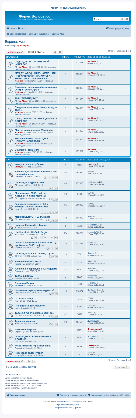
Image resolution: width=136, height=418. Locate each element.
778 (16, 301)
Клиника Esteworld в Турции (31, 225)
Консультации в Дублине (29, 164)
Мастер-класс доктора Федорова (34, 130)
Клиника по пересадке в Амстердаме (36, 268)
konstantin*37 (93, 225)
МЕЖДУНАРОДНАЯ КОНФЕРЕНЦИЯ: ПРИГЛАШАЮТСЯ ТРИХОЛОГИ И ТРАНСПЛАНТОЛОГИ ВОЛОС (35, 76)
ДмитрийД (92, 321)
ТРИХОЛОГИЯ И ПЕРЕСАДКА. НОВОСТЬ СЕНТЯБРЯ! (32, 140)
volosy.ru (19, 167)
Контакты (81, 8)
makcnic (91, 276)
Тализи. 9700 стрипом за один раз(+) (36, 313)
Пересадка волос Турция (29, 353)
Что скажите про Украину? (30, 305)
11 (48, 238)
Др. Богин (92, 336)
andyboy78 (19, 355)
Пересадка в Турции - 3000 (30, 182)
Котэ (17, 323)
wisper (21, 185)
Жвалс (18, 264)
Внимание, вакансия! (27, 150)
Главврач (92, 345)
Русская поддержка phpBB (68, 405)
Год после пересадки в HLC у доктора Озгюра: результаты (31, 205)
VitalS (21, 219)
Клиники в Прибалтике (28, 261)
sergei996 (19, 285)
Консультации (67, 8)
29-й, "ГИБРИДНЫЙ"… (27, 98)
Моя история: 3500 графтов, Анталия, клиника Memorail (31, 194)
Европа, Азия (16, 41)
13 (56, 238)
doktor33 (18, 256)
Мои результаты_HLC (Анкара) (32, 216)
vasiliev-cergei (94, 182)
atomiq (18, 278)
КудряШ (22, 198)
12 (52, 238)
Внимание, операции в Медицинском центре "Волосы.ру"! (36, 88)
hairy (90, 171)
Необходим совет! (23, 69)
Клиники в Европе (25, 329)
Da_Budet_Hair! (94, 290)
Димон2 (18, 177)
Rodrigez (19, 293)
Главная (54, 8)
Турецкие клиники (25, 321)
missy (90, 305)
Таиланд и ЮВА (24, 276)
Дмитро (91, 253)
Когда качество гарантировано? (33, 345)
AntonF (91, 268)
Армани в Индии (24, 283)
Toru (17, 227)
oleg (17, 308)
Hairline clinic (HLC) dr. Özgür (31, 232)
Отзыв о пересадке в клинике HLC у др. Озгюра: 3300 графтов (35, 244)
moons (18, 248)
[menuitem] (21, 28)
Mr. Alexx (23, 67)
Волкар (18, 271)
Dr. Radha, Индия (24, 298)
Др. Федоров (23, 46)
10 (45, 238)
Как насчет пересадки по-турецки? (34, 290)
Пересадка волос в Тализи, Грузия (34, 253)
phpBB (62, 401)
